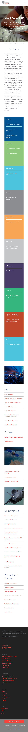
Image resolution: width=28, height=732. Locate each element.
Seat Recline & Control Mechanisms (13, 398)
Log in (2, 712)
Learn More (4, 638)
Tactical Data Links (9, 608)
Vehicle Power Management (11, 604)
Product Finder (5, 667)
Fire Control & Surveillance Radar (12, 552)
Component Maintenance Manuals (9, 678)
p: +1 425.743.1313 (6, 647)
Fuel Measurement (9, 441)
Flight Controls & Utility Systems (12, 402)
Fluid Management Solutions (13, 124)
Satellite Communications (10, 583)
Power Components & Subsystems (11, 129)
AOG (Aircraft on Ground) (7, 675)
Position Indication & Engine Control (13, 437)
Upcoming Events (6, 697)
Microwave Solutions (6, 663)
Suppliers (3, 710)
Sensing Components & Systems (12, 136)
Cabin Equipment (8, 394)
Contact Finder (5, 648)
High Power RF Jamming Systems (12, 548)
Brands (3, 691)
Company (11, 44)
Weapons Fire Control (9, 599)
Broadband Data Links (10, 591)
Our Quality (4, 693)
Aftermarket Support (6, 676)
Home (5, 44)
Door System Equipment (10, 425)
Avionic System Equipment (11, 420)
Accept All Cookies (14, 721)
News (3, 695)
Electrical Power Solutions (8, 661)
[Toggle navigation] (25, 2)
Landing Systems (6, 658)
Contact (4, 700)
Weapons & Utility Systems (11, 515)
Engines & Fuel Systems (10, 520)
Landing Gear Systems (11, 153)
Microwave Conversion (10, 477)
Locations (4, 698)
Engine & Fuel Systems (10, 411)
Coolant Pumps (8, 612)
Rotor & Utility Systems (10, 543)
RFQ (3, 684)
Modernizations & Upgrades (8, 680)
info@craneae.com (6, 645)
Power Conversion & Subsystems (11, 198)
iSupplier (3, 713)
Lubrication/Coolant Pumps (11, 481)
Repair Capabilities (6, 682)
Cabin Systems (9, 271)
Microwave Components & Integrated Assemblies (12, 247)
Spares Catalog (4, 708)
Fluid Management (9, 562)
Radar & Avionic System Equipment (13, 528)
